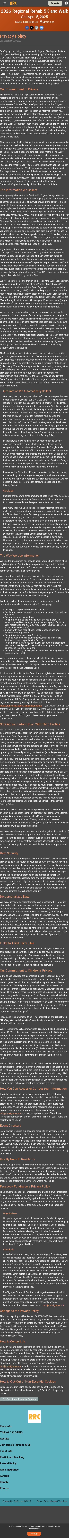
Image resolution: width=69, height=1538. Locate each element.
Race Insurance (9, 1469)
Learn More (34, 1529)
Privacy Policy (43, 1501)
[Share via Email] (36, 27)
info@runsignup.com (10, 1113)
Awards (4, 1475)
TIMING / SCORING (11, 1432)
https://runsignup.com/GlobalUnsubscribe (21, 705)
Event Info (6, 1451)
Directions (48, 21)
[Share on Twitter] (32, 27)
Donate (55, 3)
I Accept (34, 1533)
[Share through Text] (42, 27)
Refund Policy (8, 1463)
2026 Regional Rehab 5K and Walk (34, 11)
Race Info (5, 1426)
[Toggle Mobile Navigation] (5, 3)
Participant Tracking (12, 1457)
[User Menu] (66, 3)
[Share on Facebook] (27, 27)
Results (4, 1438)
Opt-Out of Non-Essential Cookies (19, 1399)
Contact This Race (59, 1501)
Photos (4, 1488)
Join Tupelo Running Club (15, 1444)
